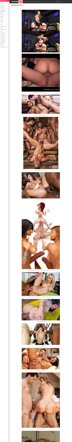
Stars (1, 24)
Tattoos (1, 4)
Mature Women (31, 1)
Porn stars (2, 45)
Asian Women (2, 9)
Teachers (1, 21)
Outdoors (2, 37)
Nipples (1, 13)
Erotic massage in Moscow (3, 11)
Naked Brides (2, 6)
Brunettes (2, 16)
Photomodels (2, 42)
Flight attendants (3, 29)
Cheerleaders (2, 34)
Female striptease (3, 26)
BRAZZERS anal (37, 1)
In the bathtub (2, 40)
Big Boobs (25, 1)
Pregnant (2, 19)
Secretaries (2, 32)
